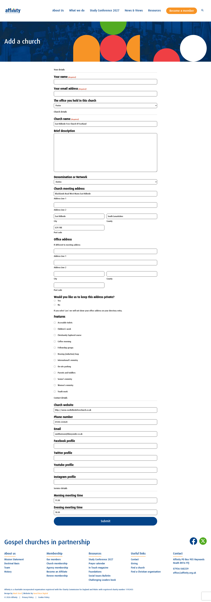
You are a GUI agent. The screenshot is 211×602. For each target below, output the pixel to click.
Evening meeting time (68, 507)
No (59, 305)
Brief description (64, 131)
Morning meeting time (68, 495)
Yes (59, 301)
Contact (135, 559)
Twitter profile (63, 453)
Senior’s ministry (65, 379)
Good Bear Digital (40, 593)
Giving (134, 563)
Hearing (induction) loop (68, 354)
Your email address (70, 88)
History (8, 571)
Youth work (63, 391)
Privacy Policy (28, 597)
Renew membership (57, 575)
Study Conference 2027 (101, 559)
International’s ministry (68, 360)
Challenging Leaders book (102, 580)
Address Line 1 (60, 198)
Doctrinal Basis (11, 563)
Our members (54, 559)
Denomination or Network (70, 177)
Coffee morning (64, 341)
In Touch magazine (98, 567)
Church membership (57, 563)
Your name (65, 77)
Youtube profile (64, 465)
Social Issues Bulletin (99, 575)
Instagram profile (65, 477)
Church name (66, 119)
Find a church (138, 567)
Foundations (95, 571)
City (55, 221)
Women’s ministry (65, 385)
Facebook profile (64, 441)
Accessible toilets (65, 322)
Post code (58, 232)
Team (7, 567)
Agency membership (57, 567)
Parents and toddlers (66, 373)
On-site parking (64, 366)
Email (57, 429)
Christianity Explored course (69, 335)
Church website (63, 405)
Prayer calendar (97, 563)
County (109, 221)
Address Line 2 (60, 210)
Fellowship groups (65, 347)
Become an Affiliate (57, 571)
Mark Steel (17, 593)
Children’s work (64, 329)
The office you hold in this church (75, 100)
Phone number (63, 417)
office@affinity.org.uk (184, 572)
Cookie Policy (43, 597)
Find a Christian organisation (146, 571)
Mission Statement (14, 559)
